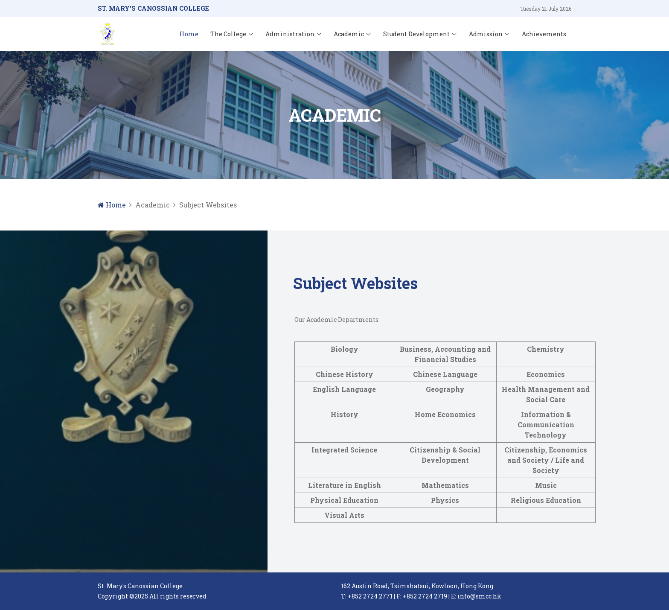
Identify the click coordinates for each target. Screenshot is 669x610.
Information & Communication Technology (546, 424)
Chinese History (344, 374)
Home (189, 34)
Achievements (544, 34)
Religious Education (546, 500)
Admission (486, 34)
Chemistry (545, 348)
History (344, 414)
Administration (289, 34)
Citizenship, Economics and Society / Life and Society (545, 460)
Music (546, 485)
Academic (349, 34)
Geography (445, 389)
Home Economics (445, 414)
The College (228, 34)
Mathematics (445, 485)
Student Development (416, 34)
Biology (344, 348)
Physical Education (344, 500)
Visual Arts (344, 515)
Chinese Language (445, 374)
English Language (344, 389)
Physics (445, 500)
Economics (545, 374)
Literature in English (344, 485)
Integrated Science (344, 449)
